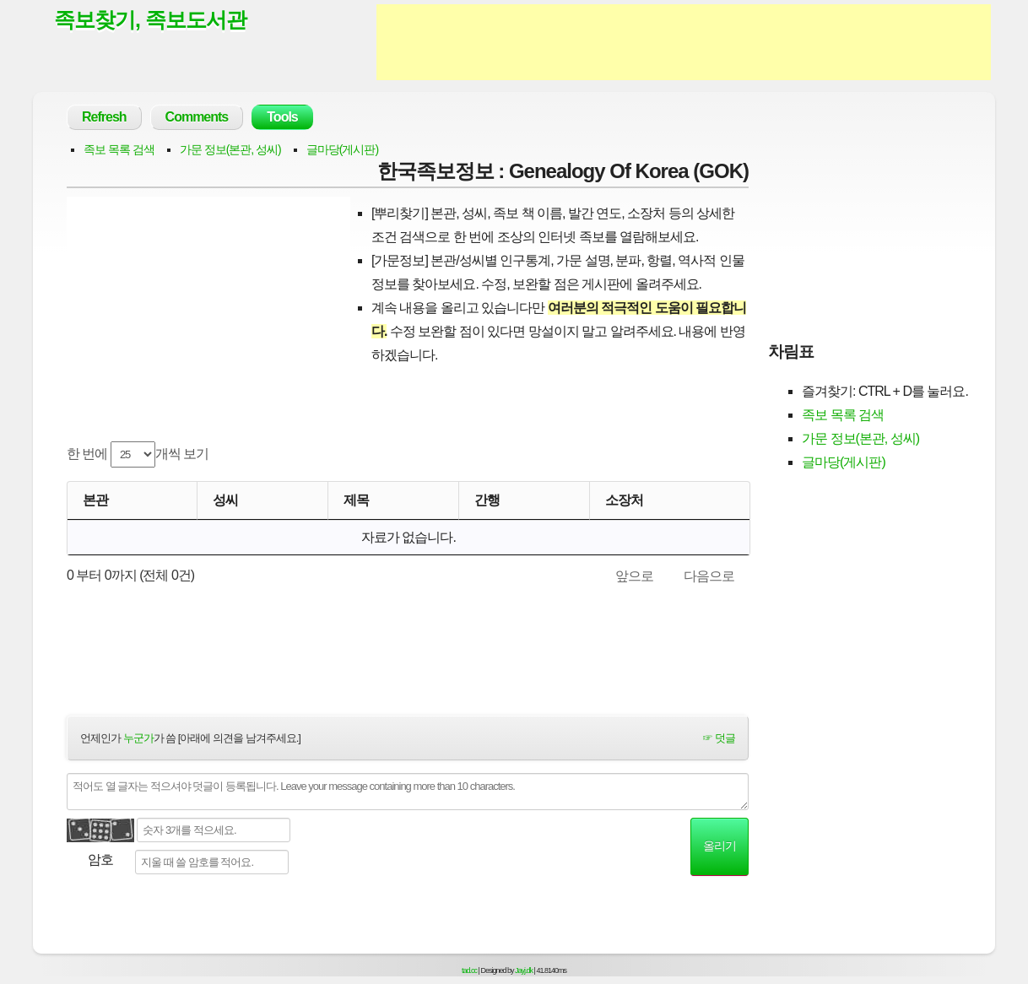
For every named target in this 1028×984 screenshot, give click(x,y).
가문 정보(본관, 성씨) (230, 149)
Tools (282, 117)
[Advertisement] (683, 42)
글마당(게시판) (342, 149)
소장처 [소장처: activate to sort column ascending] (624, 500)
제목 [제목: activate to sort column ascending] (356, 500)
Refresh (104, 117)
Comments (197, 117)
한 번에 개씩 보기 (137, 454)
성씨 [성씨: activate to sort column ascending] (225, 500)
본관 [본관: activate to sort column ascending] (95, 500)
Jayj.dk (524, 970)
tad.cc (469, 970)
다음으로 (709, 576)
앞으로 (634, 576)
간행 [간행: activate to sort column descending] (487, 500)
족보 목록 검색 (119, 149)
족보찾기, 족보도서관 (150, 19)
